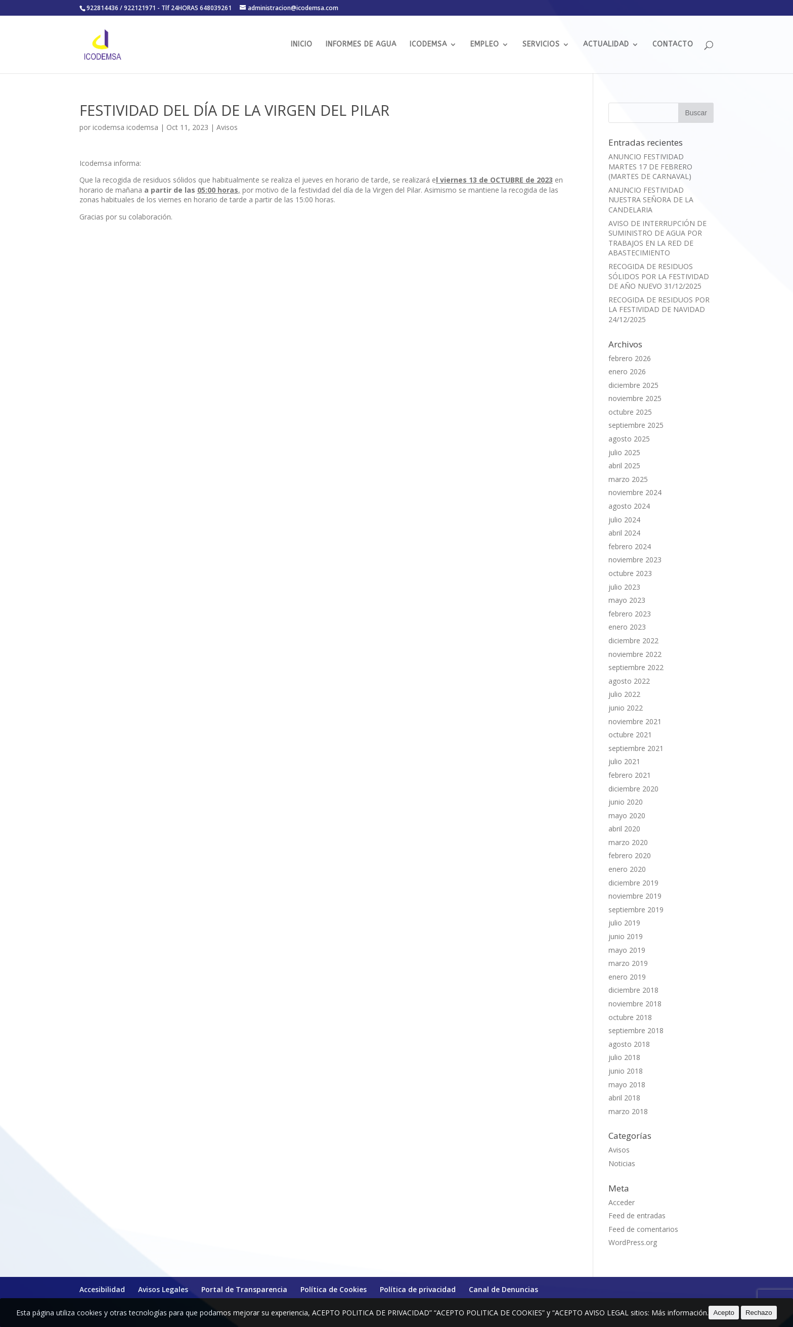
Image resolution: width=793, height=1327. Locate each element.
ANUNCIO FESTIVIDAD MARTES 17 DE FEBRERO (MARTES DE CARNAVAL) (650, 166)
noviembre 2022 (635, 654)
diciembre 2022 (633, 640)
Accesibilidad (102, 1289)
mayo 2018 (626, 1084)
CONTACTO (672, 45)
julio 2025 (624, 452)
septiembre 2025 (636, 425)
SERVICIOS (541, 45)
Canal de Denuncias (503, 1289)
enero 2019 (627, 977)
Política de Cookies (333, 1289)
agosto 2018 (629, 1044)
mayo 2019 (626, 950)
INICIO (302, 45)
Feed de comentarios (643, 1229)
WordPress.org (632, 1242)
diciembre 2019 (633, 883)
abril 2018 (624, 1097)
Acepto (723, 1312)
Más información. (680, 1312)
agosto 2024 (629, 506)
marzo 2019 (628, 963)
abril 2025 (624, 465)
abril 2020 (624, 828)
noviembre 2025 (635, 398)
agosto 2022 (629, 681)
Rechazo (758, 1312)
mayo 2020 (626, 815)
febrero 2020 (629, 855)
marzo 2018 (628, 1111)
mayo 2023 (626, 600)
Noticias (621, 1163)
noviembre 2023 (635, 559)
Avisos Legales (163, 1289)
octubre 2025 (630, 412)
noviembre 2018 (635, 1003)
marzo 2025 (628, 479)
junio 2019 (625, 936)
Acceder (621, 1202)
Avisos (227, 127)
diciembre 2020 (633, 788)
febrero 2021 (629, 775)
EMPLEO (484, 45)
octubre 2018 (630, 1017)
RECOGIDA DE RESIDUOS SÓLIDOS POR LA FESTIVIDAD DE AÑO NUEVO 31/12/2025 (658, 276)
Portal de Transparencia (244, 1289)
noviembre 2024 (635, 492)
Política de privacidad (418, 1289)
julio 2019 (624, 922)
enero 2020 (627, 869)
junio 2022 (625, 708)
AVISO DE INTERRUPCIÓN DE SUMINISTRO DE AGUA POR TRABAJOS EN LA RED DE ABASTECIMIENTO (657, 238)
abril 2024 (624, 533)
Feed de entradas (637, 1215)
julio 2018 (624, 1057)
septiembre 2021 (636, 748)
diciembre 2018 (633, 990)
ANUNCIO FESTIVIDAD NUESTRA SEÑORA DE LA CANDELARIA (650, 199)
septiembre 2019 (636, 909)
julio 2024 (624, 519)
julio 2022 (624, 694)
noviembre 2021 (635, 721)
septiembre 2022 (636, 667)
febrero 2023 (629, 613)
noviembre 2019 (635, 896)
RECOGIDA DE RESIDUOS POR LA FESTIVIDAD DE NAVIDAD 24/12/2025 (659, 309)
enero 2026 (627, 371)
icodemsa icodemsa (125, 127)
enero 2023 (627, 627)
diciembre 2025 (633, 385)
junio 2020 (625, 802)
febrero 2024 (629, 546)
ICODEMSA (428, 45)
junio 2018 (625, 1071)
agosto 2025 (629, 439)
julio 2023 (624, 587)
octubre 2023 (630, 573)
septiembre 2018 (636, 1030)
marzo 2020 (628, 842)
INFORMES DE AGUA (361, 45)
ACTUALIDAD (606, 45)
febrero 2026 (629, 358)
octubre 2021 (630, 734)
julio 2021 (624, 761)
